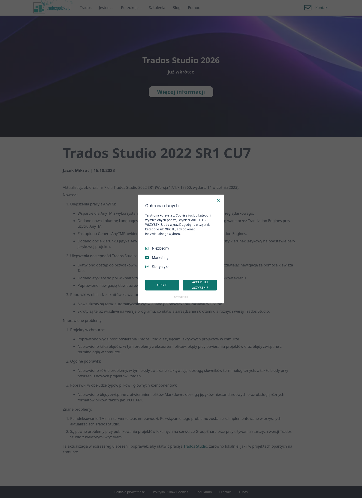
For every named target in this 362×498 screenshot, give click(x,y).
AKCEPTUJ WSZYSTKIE (200, 285)
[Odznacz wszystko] (218, 200)
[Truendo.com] (181, 297)
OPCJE (162, 285)
